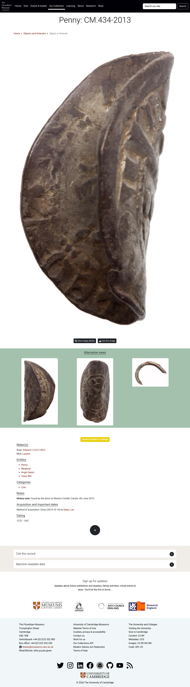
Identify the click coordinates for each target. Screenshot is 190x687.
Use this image (107, 341)
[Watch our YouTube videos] (120, 665)
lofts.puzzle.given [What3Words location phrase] (43, 650)
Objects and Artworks (34, 33)
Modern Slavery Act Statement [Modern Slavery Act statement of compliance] (89, 647)
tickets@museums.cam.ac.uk (38, 647)
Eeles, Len (69, 509)
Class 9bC (26, 476)
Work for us (79, 639)
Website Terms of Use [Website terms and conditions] (84, 628)
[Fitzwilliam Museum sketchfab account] (100, 665)
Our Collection (56, 6)
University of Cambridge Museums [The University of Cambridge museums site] (91, 624)
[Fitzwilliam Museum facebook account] (80, 665)
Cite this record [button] (25, 553)
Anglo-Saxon (27, 472)
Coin (23, 487)
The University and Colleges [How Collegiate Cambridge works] (143, 624)
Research (91, 6)
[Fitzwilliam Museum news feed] (129, 665)
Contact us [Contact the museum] (79, 635)
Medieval (26, 468)
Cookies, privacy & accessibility (89, 632)
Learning (70, 6)
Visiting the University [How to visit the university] (140, 628)
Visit (26, 6)
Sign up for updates (95, 581)
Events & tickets (38, 6)
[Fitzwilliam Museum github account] (110, 665)
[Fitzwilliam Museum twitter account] (61, 665)
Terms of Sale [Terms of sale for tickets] (80, 650)
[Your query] (159, 6)
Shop (100, 6)
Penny (24, 464)
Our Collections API (83, 643)
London (26, 453)
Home (18, 5)
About (81, 6)
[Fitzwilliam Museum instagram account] (70, 665)
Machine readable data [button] (30, 564)
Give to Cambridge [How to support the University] (138, 632)
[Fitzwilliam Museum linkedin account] (90, 665)
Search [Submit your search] (182, 6)
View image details (85, 341)
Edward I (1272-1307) (34, 450)
